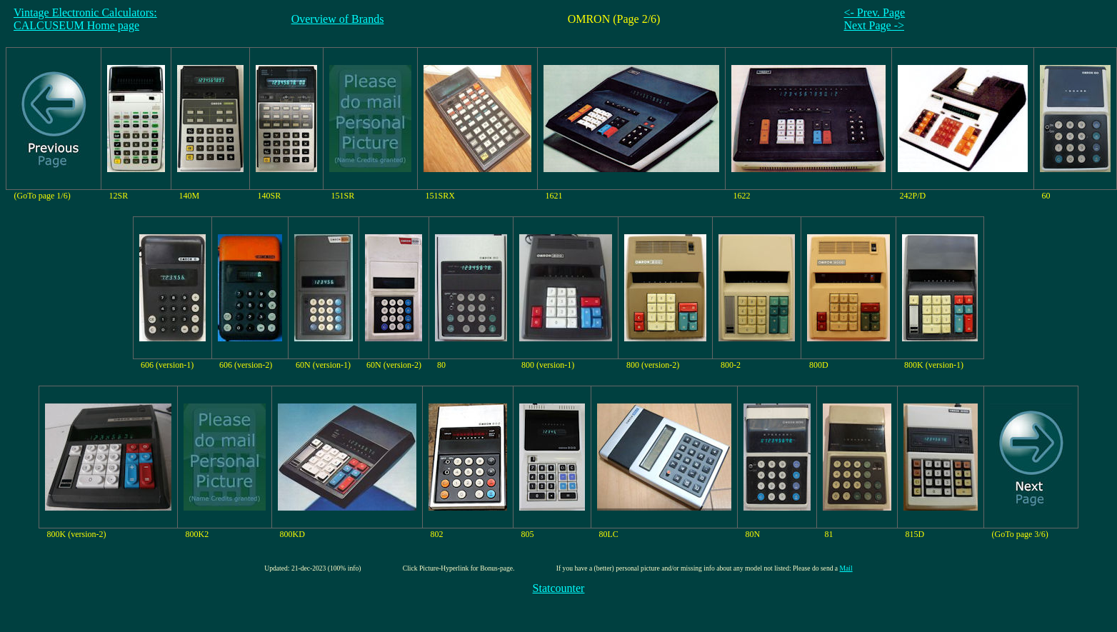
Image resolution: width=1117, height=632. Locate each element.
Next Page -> (873, 25)
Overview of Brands (337, 19)
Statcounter (559, 588)
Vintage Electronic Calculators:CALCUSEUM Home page (85, 18)
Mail (846, 568)
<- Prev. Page (874, 12)
